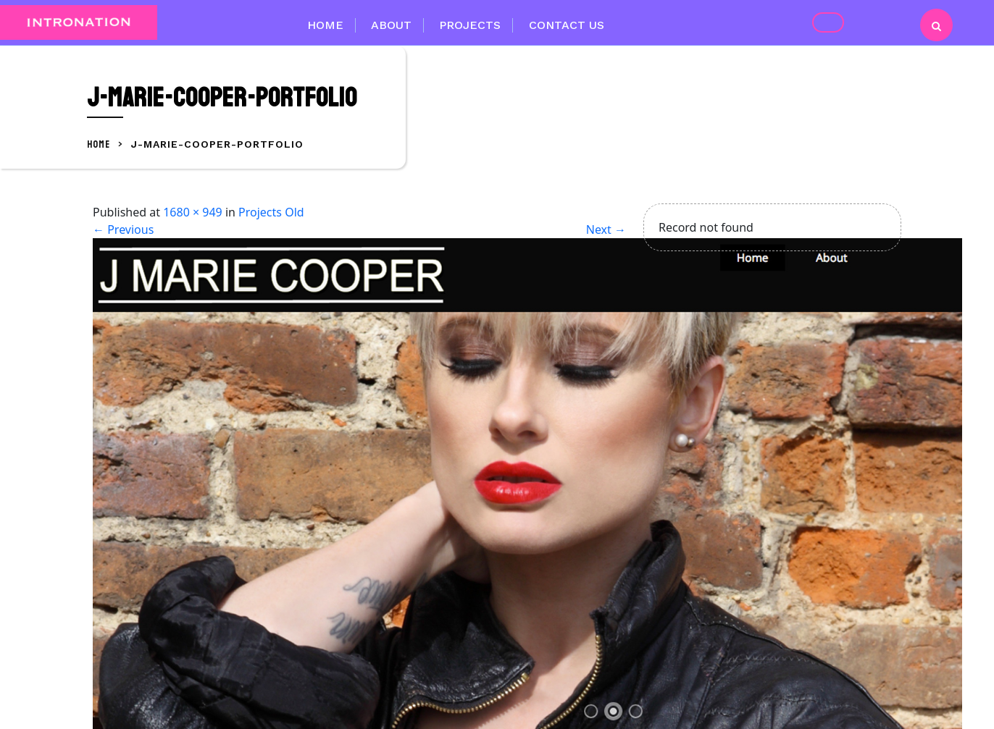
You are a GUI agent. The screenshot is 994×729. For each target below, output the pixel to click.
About (391, 25)
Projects (470, 25)
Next (606, 229)
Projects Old (271, 212)
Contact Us (566, 25)
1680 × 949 (192, 212)
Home (325, 25)
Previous (123, 229)
